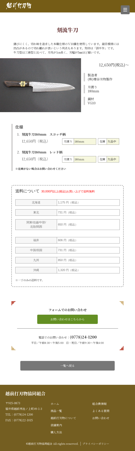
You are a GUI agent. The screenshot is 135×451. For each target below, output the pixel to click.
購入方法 (56, 432)
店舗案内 (56, 425)
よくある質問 (100, 411)
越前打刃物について (63, 418)
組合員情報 (99, 404)
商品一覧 (56, 411)
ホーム (55, 404)
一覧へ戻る (67, 366)
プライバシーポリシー (95, 443)
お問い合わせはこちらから (67, 319)
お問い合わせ (100, 418)
